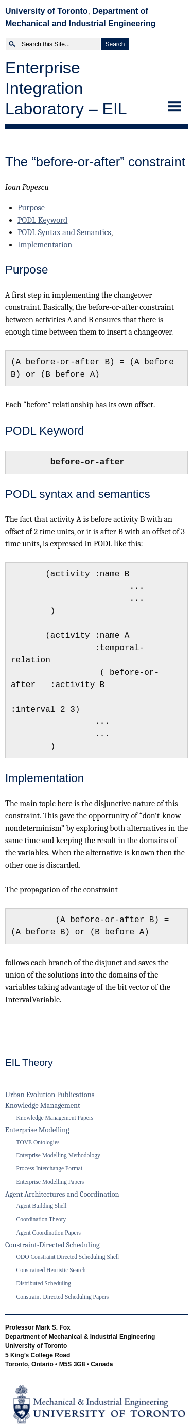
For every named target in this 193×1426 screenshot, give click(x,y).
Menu (175, 102)
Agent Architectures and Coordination (62, 1194)
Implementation (44, 244)
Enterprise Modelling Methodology (58, 1155)
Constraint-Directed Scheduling (52, 1245)
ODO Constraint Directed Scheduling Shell (67, 1257)
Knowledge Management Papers (55, 1118)
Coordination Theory (41, 1219)
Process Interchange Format (49, 1168)
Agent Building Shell (41, 1206)
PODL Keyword (42, 220)
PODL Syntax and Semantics (64, 232)
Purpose (31, 207)
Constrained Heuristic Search (51, 1270)
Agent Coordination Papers (48, 1232)
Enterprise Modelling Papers (50, 1182)
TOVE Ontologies (38, 1142)
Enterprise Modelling (37, 1130)
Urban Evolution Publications (49, 1094)
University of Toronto (46, 11)
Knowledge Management (42, 1105)
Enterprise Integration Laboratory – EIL (66, 88)
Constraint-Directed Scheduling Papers (62, 1297)
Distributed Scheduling (44, 1283)
